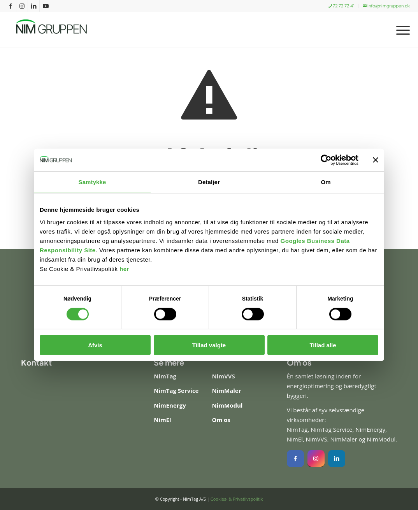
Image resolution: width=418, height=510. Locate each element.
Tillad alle (322, 345)
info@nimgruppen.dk (386, 5)
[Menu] (400, 29)
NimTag (165, 376)
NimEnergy (170, 405)
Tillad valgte (209, 345)
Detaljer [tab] (209, 182)
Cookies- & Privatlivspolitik (237, 499)
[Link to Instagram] (22, 6)
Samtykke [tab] (92, 182)
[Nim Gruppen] (58, 29)
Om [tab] (325, 182)
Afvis (95, 345)
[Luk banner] (375, 160)
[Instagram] (316, 458)
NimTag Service (176, 390)
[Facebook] (295, 458)
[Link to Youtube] (45, 6)
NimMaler (226, 390)
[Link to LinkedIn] (33, 6)
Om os (221, 420)
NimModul (227, 405)
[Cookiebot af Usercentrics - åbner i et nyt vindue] (324, 160)
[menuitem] (342, 6)
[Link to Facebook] (10, 6)
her (124, 269)
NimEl (162, 420)
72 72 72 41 (341, 5)
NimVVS (223, 376)
